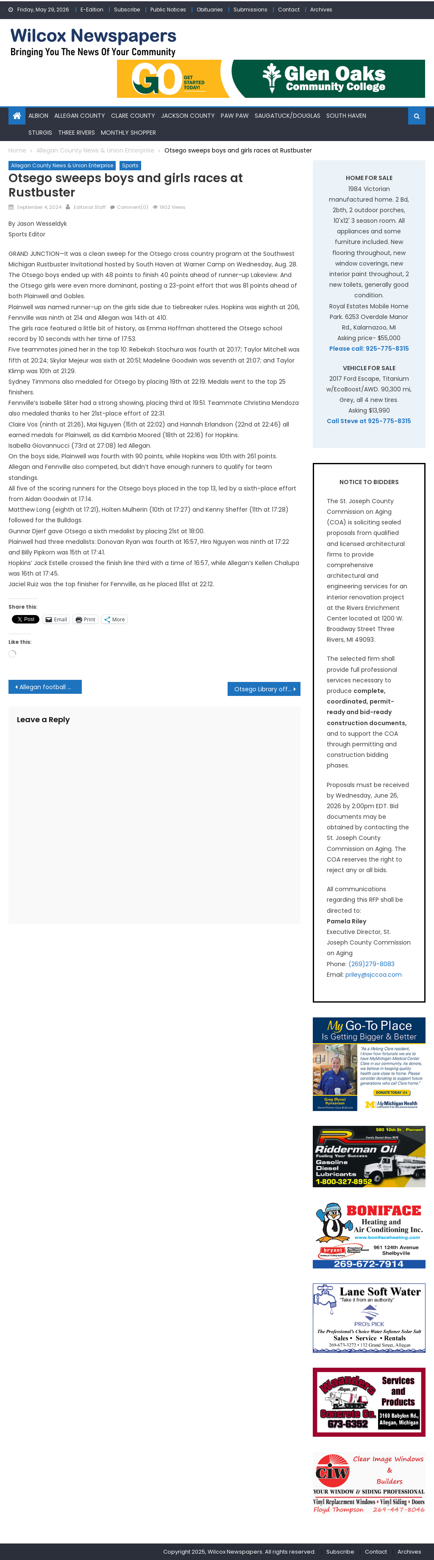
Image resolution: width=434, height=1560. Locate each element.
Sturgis (40, 132)
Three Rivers (76, 132)
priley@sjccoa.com (373, 974)
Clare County (133, 115)
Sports (130, 165)
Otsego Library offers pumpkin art (267, 689)
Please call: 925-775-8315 (369, 348)
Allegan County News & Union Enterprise (62, 165)
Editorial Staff (90, 207)
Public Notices (168, 9)
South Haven (346, 115)
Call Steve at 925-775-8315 (369, 421)
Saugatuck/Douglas (287, 115)
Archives (321, 9)
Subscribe (127, 9)
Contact (289, 9)
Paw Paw (235, 115)
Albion (38, 115)
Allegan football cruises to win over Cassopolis (50, 687)
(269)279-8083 (371, 963)
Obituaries (210, 9)
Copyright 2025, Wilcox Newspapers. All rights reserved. (239, 1552)
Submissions (250, 9)
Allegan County (79, 115)
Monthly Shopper (128, 132)
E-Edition (92, 9)
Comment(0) (132, 207)
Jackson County (188, 115)
